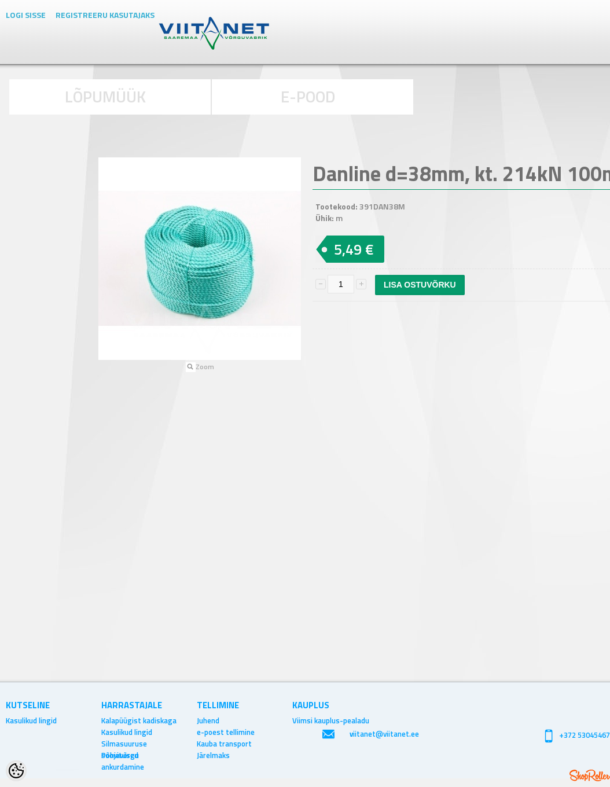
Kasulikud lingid (31, 720)
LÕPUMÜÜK (105, 96)
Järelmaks (213, 755)
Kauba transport (224, 743)
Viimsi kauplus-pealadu (330, 720)
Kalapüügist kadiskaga (139, 720)
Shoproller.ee (589, 775)
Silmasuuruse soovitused (124, 743)
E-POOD (308, 96)
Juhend (208, 720)
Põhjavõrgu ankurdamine (122, 755)
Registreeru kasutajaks (105, 15)
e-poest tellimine (226, 732)
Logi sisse (26, 15)
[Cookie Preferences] (16, 770)
